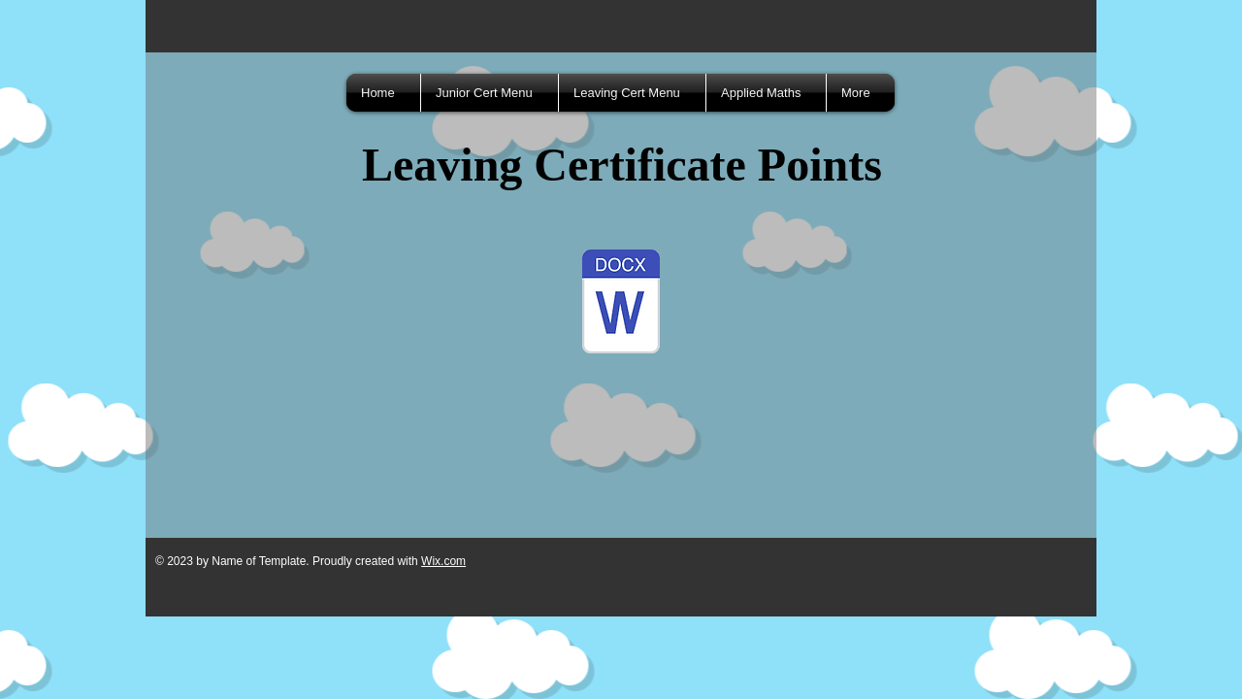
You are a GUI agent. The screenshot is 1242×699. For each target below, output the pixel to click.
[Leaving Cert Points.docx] (621, 304)
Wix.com (443, 561)
